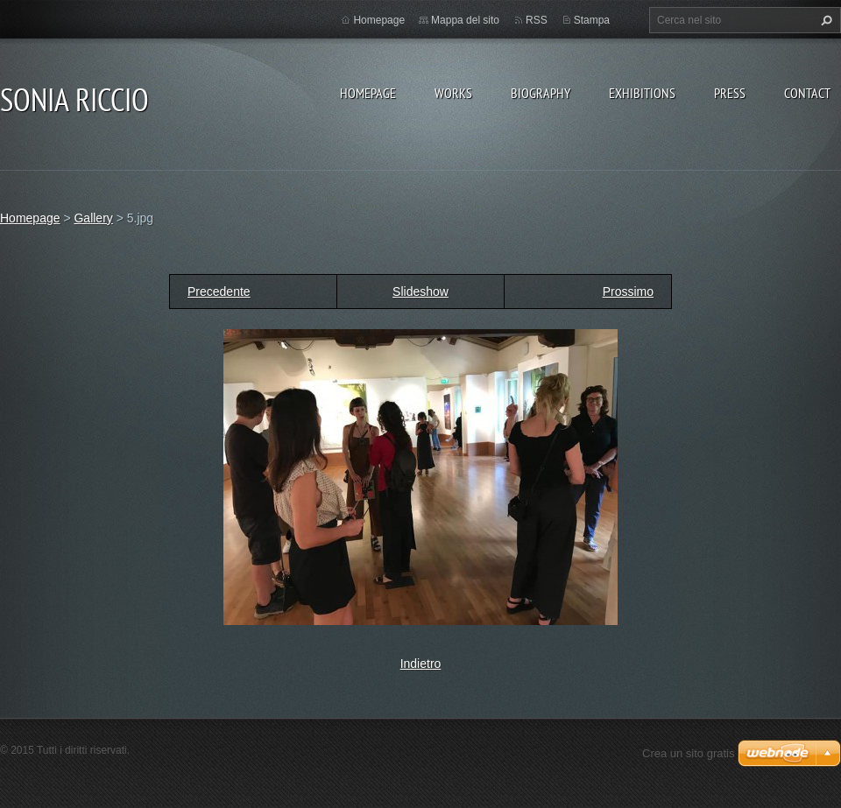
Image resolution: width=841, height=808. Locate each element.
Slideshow (420, 292)
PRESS (730, 93)
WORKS (453, 93)
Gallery (93, 218)
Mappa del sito (465, 20)
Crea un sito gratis (688, 753)
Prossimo (628, 292)
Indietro (421, 664)
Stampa (592, 20)
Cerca (824, 20)
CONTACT (807, 93)
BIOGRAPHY (540, 93)
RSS (537, 20)
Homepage (368, 93)
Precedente (219, 292)
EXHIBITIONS (642, 93)
